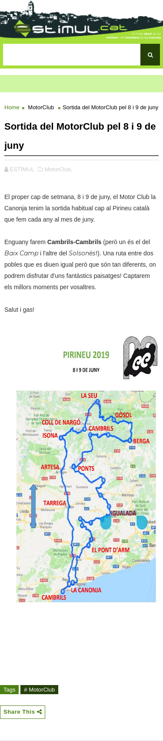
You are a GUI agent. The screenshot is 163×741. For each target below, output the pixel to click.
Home (12, 107)
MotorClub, (59, 169)
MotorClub (41, 107)
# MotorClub (39, 689)
